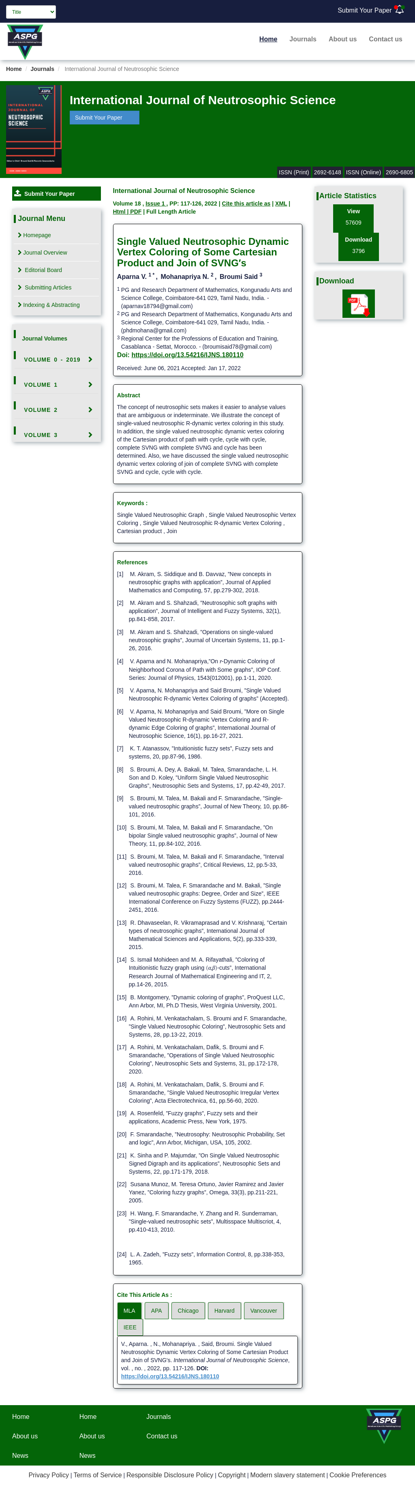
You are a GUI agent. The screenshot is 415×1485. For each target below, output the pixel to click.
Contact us (385, 39)
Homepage (34, 235)
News (20, 1455)
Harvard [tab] (224, 1310)
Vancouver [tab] (263, 1310)
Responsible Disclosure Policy (169, 1475)
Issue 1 (155, 203)
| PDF (134, 211)
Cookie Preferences (358, 1475)
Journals (303, 39)
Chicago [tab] (188, 1310)
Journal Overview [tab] (42, 252)
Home (268, 39)
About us (343, 39)
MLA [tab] (129, 1310)
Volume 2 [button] (41, 410)
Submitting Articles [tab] (44, 287)
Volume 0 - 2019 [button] (52, 359)
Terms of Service (97, 1475)
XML (281, 203)
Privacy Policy (48, 1475)
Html (120, 211)
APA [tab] (156, 1310)
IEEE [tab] (130, 1327)
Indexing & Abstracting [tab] (48, 305)
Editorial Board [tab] (40, 270)
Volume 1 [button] (41, 384)
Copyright (232, 1475)
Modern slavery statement (287, 1475)
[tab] (56, 359)
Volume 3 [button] (41, 435)
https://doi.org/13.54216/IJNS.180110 (187, 354)
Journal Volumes (44, 338)
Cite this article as (246, 203)
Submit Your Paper (364, 10)
